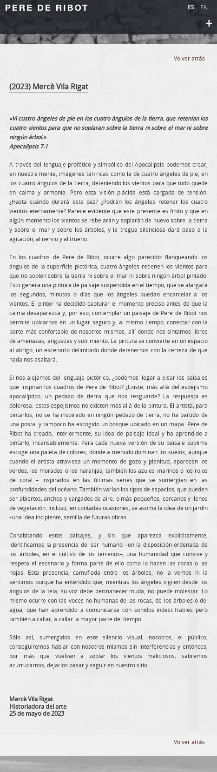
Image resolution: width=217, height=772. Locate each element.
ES (192, 7)
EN (204, 7)
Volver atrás (189, 58)
